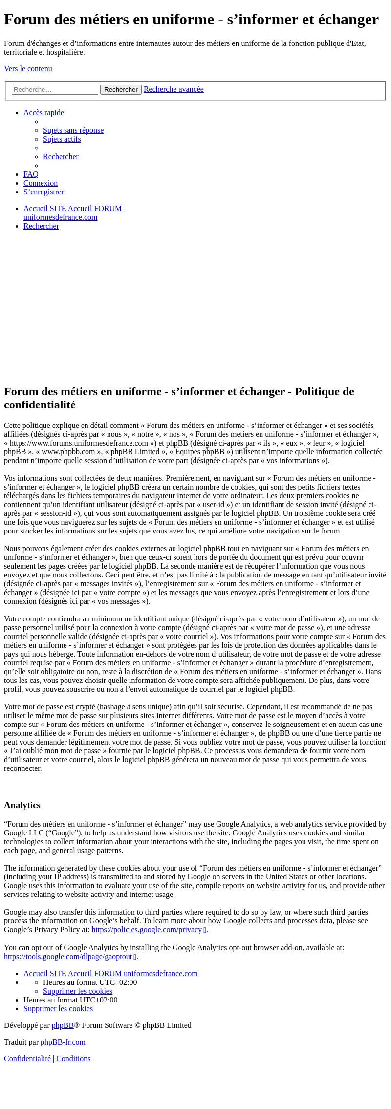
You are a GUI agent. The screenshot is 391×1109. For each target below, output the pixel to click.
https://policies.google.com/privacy (147, 929)
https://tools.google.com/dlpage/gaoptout (68, 956)
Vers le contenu (28, 68)
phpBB (63, 1025)
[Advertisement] (195, 306)
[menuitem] (73, 130)
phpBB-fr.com (63, 1042)
